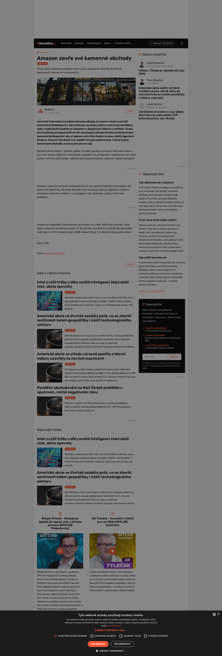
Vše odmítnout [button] (122, 644)
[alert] (111, 328)
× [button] (218, 614)
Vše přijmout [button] (98, 644)
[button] (111, 630)
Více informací (114, 625)
